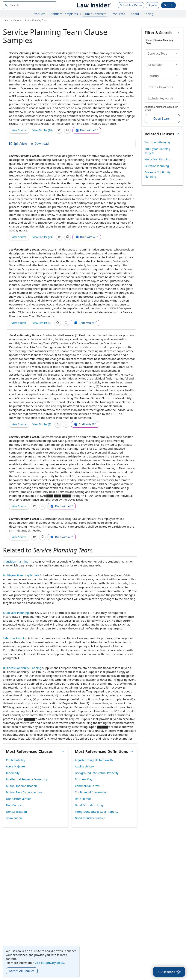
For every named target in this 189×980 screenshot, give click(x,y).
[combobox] (29, 5)
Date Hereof (83, 799)
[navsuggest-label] (29, 5)
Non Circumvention (18, 799)
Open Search (162, 118)
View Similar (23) (42, 237)
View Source (19, 130)
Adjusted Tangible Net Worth (94, 760)
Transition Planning (15, 561)
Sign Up (168, 5)
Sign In (152, 5)
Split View (18, 144)
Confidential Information (91, 792)
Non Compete (15, 805)
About (135, 14)
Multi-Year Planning (16, 613)
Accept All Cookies (21, 971)
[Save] (59, 130)
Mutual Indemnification (21, 786)
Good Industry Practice (90, 818)
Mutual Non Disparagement (24, 792)
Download (39, 144)
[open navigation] (181, 5)
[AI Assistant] (169, 972)
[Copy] (67, 130)
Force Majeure (15, 766)
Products (39, 14)
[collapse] (176, 53)
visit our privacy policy (49, 962)
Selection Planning (15, 638)
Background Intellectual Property (97, 773)
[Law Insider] (94, 5)
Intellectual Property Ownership (27, 779)
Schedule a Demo (131, 5)
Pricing (148, 14)
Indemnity (12, 773)
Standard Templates (64, 14)
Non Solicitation (16, 811)
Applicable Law (85, 766)
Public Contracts (94, 14)
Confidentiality (15, 760)
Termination (14, 818)
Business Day (83, 779)
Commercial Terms (87, 786)
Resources (118, 14)
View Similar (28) (42, 130)
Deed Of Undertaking (89, 805)
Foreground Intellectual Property (96, 811)
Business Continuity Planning (22, 668)
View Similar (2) (41, 323)
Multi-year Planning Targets (21, 575)
